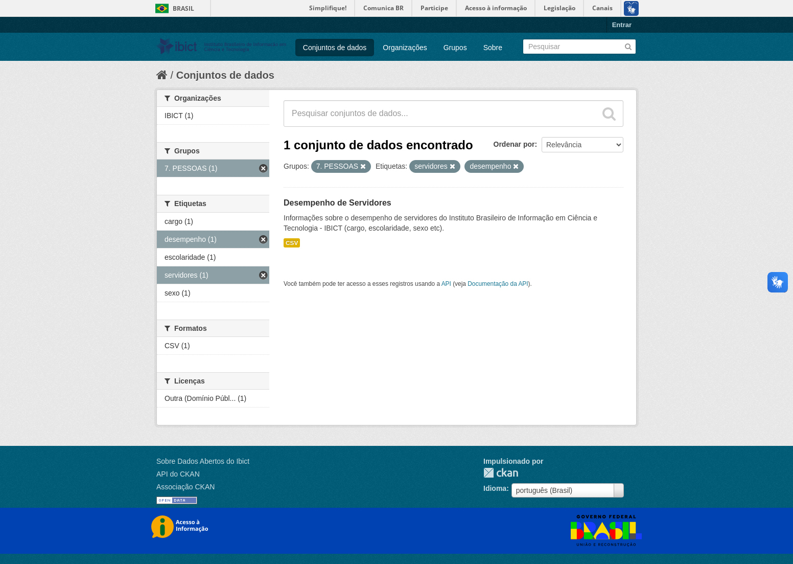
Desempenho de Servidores (337, 202)
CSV (292, 242)
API (446, 283)
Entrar (622, 25)
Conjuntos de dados (335, 47)
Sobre (492, 47)
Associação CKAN (185, 487)
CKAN (500, 472)
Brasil (183, 8)
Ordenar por (514, 144)
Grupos (455, 47)
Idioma (494, 488)
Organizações (405, 47)
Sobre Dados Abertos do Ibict (202, 461)
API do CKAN (178, 474)
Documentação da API (498, 283)
